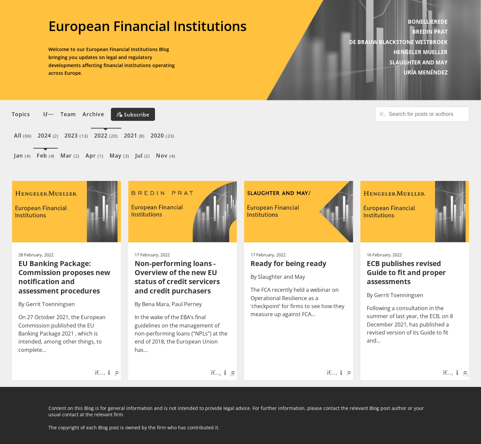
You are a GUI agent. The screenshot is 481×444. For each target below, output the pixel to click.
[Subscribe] (133, 114)
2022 (106, 135)
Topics (33, 114)
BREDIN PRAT (430, 31)
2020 (162, 135)
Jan (22, 155)
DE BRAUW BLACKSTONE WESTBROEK (398, 42)
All (23, 135)
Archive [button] (93, 114)
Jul (142, 155)
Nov (165, 155)
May (119, 155)
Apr (95, 155)
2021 (134, 135)
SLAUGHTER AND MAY (418, 62)
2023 (76, 135)
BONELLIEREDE (428, 21)
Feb (46, 155)
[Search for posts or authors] (426, 114)
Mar (69, 155)
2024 (48, 135)
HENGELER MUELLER (420, 52)
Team (68, 114)
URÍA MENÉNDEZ (426, 72)
